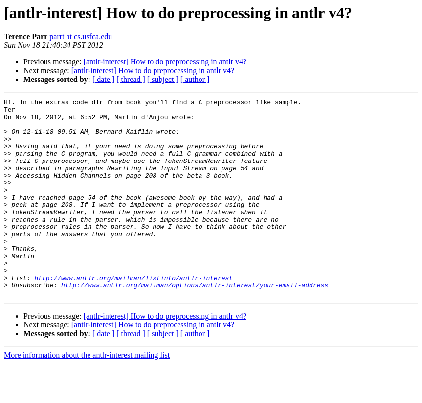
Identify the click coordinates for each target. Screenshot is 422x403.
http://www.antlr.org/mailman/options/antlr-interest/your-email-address (194, 323)
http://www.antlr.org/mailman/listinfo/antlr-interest (133, 314)
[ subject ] (162, 79)
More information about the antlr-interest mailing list (87, 394)
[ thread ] (130, 79)
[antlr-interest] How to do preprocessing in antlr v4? (165, 62)
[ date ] (103, 79)
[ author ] (195, 79)
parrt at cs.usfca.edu (80, 36)
